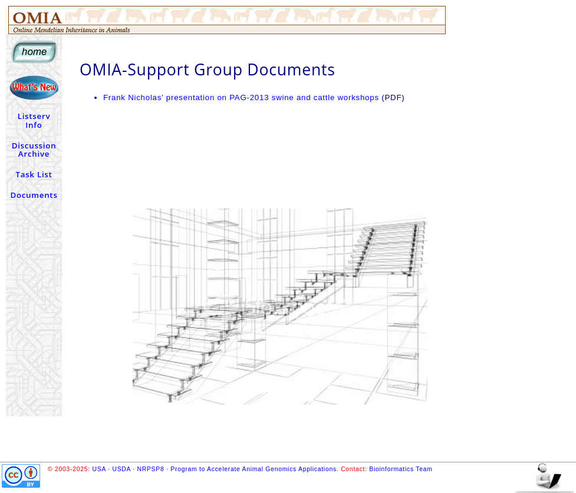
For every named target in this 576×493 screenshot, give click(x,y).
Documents (33, 195)
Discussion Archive (34, 150)
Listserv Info (34, 120)
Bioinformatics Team (400, 469)
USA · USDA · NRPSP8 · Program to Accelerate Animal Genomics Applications (215, 469)
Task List (33, 174)
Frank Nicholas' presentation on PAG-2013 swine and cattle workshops (241, 97)
